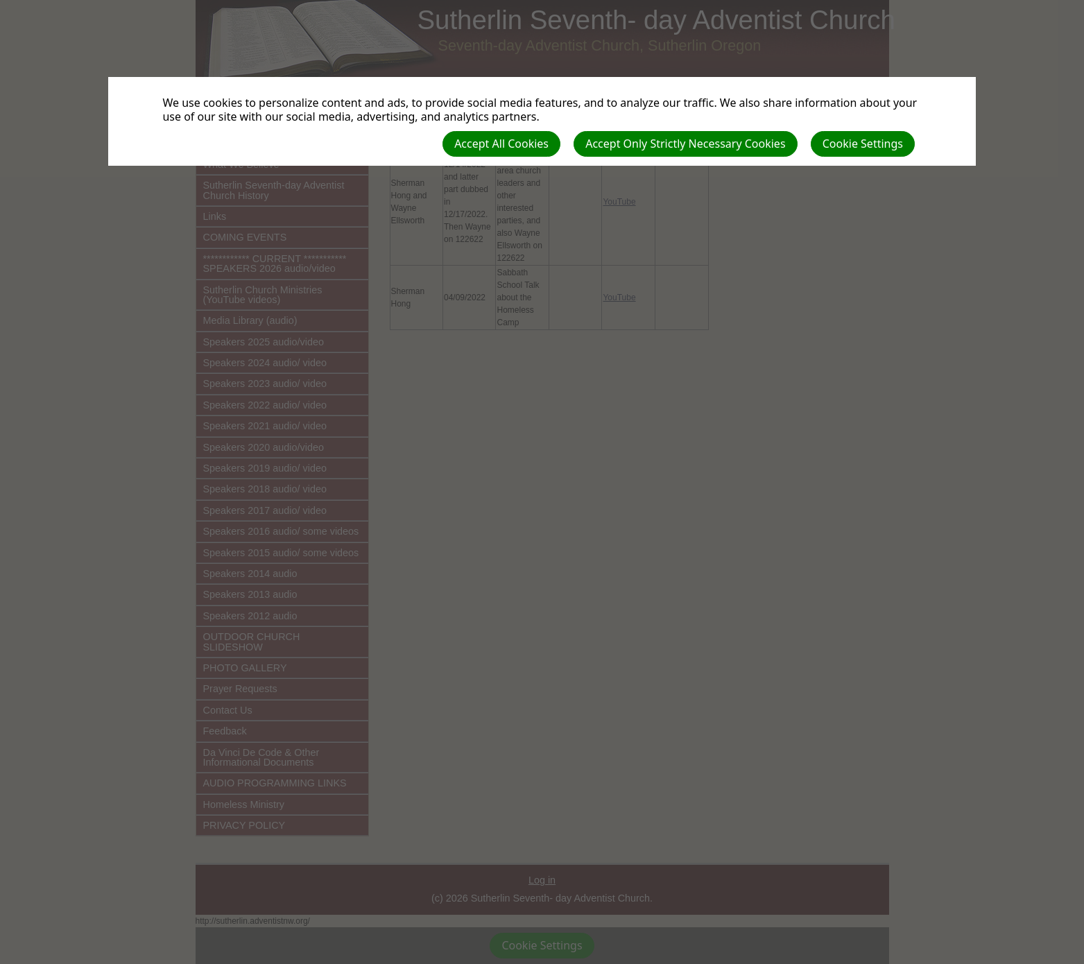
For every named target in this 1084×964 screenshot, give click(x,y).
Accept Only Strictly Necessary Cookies (685, 143)
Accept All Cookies (501, 143)
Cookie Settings (863, 143)
